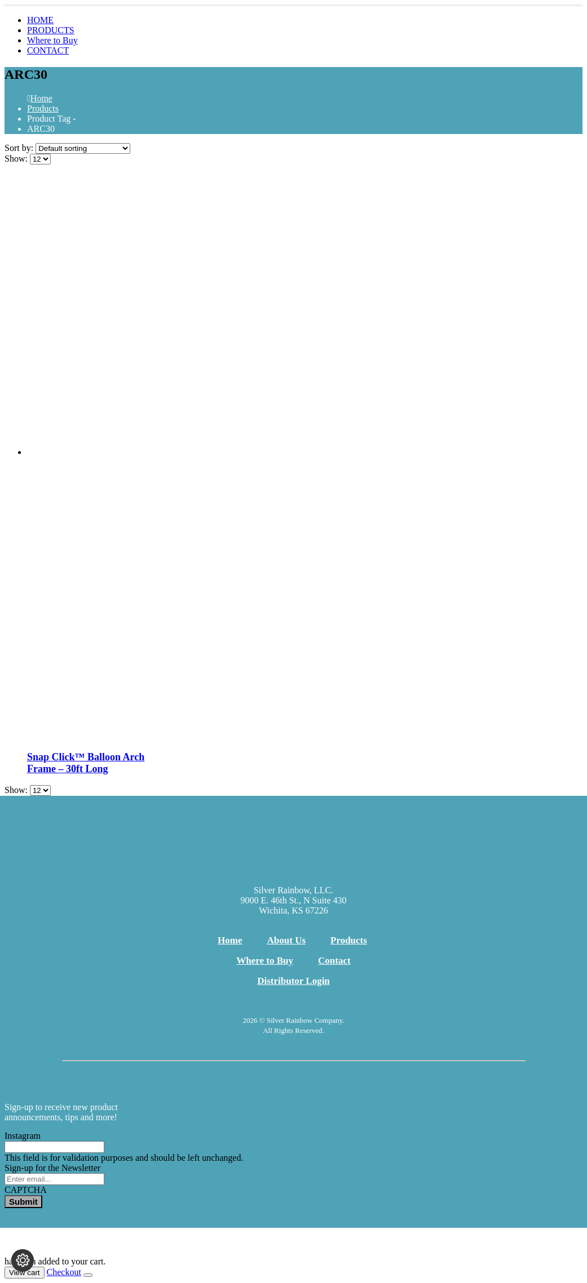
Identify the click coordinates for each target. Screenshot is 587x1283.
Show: (17, 158)
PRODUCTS (50, 30)
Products (348, 940)
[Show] (40, 159)
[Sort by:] (83, 148)
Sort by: (20, 148)
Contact (334, 960)
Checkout (64, 1272)
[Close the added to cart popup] (87, 1275)
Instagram (23, 1136)
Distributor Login (293, 980)
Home (230, 940)
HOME (40, 20)
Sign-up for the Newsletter (52, 1168)
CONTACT (48, 50)
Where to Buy (52, 40)
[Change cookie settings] (22, 1260)
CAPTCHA (26, 1190)
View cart (24, 1272)
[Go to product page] (304, 457)
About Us (286, 940)
